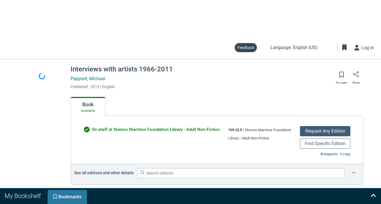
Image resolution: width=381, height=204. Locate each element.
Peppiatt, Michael (88, 78)
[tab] (88, 106)
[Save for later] (341, 76)
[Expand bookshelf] (373, 196)
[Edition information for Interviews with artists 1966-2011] (353, 173)
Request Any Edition (325, 131)
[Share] (356, 76)
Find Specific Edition (325, 143)
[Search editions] (241, 173)
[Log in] (364, 47)
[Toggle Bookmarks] (344, 47)
